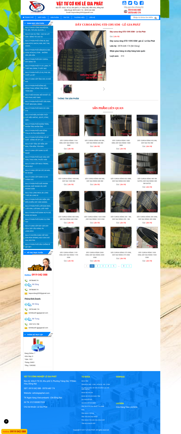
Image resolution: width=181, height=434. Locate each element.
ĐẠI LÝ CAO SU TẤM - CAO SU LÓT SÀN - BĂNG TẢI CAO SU (37, 35)
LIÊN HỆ (92, 17)
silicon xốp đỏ (86, 399)
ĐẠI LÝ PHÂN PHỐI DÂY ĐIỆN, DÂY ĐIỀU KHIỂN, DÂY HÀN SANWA (37, 200)
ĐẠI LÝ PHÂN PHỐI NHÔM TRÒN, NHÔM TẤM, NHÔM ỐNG (37, 125)
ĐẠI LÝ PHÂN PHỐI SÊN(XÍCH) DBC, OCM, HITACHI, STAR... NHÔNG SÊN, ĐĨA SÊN (38, 52)
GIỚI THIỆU (42, 17)
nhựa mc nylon (87, 392)
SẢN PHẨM (55, 17)
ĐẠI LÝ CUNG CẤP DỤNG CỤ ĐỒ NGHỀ (36, 151)
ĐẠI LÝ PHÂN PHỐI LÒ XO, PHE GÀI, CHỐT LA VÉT (38, 73)
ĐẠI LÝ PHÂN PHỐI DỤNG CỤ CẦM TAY (37, 220)
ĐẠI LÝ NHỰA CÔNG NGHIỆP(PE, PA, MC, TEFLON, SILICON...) (37, 29)
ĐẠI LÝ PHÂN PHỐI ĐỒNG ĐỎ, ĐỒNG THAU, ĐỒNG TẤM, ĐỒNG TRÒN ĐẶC (36, 88)
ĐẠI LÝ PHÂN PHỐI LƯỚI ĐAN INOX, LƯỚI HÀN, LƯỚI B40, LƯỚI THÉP (38, 207)
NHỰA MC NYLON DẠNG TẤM (90, 396)
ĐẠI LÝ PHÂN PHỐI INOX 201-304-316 (37, 109)
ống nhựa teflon (87, 413)
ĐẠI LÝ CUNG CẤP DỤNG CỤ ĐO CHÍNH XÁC (36, 178)
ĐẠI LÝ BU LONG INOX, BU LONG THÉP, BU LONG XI (36, 194)
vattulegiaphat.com (40, 393)
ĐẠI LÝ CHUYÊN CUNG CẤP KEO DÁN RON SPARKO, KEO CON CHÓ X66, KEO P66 (37, 237)
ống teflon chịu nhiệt (89, 417)
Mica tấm (84, 381)
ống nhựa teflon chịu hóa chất (93, 420)
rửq (82, 410)
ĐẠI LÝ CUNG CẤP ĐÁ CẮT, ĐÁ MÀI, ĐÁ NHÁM (37, 171)
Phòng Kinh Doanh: (33, 299)
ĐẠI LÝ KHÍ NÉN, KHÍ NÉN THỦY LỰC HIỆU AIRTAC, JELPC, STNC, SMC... (37, 117)
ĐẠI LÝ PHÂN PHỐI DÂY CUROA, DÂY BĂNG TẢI (36, 60)
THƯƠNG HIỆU (79, 17)
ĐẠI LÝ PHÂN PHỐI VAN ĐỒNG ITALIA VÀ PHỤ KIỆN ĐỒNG (36, 132)
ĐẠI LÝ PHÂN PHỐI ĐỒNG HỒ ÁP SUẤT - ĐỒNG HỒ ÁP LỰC (37, 138)
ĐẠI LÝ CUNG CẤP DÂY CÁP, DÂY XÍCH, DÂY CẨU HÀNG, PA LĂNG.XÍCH (36, 228)
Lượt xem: (114, 56)
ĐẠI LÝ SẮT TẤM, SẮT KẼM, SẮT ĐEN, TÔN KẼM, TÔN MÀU (36, 145)
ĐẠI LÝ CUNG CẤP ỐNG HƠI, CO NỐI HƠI (38, 80)
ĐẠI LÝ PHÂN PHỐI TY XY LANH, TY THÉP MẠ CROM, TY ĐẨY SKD (38, 67)
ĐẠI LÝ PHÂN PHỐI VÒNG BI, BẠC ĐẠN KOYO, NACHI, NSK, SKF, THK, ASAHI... (37, 43)
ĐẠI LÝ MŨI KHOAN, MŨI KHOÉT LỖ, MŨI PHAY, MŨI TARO (38, 96)
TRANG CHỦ (28, 17)
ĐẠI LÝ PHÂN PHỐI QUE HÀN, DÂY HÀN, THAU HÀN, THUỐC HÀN (37, 158)
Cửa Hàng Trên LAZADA (126, 407)
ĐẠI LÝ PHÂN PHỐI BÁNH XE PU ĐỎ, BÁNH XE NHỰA (38, 214)
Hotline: (28, 275)
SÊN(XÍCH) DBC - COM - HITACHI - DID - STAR (95, 384)
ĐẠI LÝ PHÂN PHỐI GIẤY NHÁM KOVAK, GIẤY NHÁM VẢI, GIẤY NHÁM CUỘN (36, 186)
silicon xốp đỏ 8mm (88, 403)
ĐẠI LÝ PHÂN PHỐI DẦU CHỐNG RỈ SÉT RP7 (37, 245)
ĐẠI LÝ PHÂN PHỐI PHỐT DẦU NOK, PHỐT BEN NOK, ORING (38, 103)
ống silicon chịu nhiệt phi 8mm (92, 406)
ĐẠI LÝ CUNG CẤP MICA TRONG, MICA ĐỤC (36, 165)
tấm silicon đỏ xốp (88, 423)
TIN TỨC (66, 17)
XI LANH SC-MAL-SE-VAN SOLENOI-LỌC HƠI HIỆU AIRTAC (95, 388)
